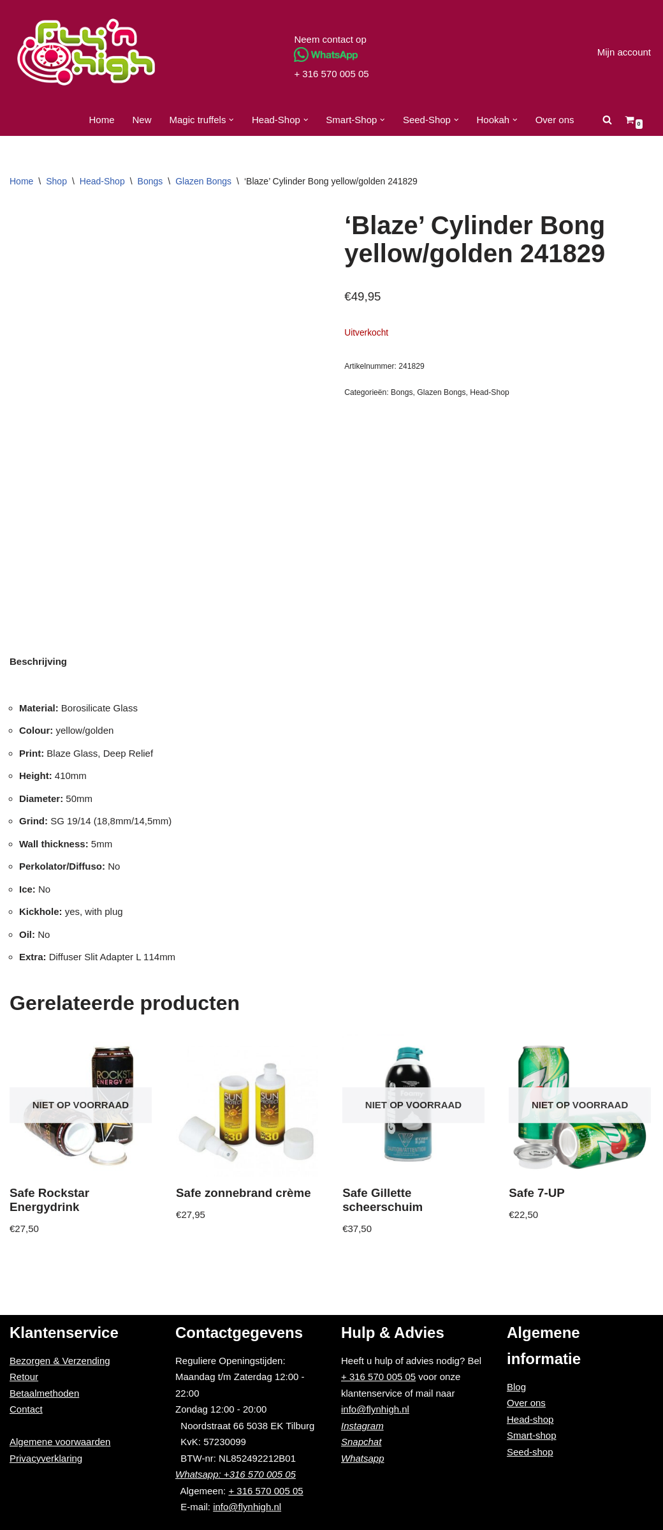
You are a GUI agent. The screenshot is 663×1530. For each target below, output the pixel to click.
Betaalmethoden (44, 1393)
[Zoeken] (607, 119)
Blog (516, 1386)
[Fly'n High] (86, 52)
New (142, 119)
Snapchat (361, 1441)
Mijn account (624, 52)
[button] (231, 120)
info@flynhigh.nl (247, 1506)
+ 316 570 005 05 (331, 73)
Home (101, 119)
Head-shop (530, 1419)
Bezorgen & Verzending (60, 1360)
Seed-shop (530, 1451)
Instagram (362, 1425)
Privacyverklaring (46, 1458)
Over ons (555, 119)
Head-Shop (102, 181)
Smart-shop (532, 1435)
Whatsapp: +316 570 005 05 (235, 1474)
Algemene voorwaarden (60, 1441)
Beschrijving (38, 661)
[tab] (38, 661)
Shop (56, 181)
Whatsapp (362, 1458)
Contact (26, 1409)
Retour (24, 1376)
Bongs (150, 181)
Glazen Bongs (203, 181)
